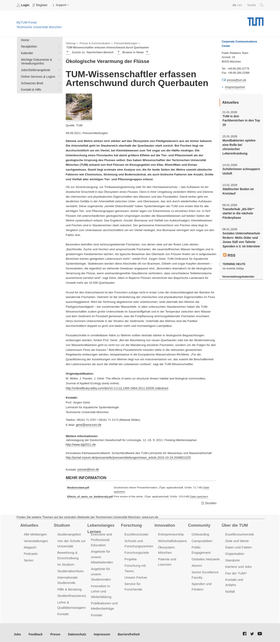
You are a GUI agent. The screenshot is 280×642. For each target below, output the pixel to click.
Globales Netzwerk (205, 552)
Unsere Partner (135, 576)
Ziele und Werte (236, 540)
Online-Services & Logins (58, 76)
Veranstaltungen (36, 540)
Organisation (234, 552)
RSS (229, 249)
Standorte (232, 559)
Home (25, 40)
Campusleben (202, 540)
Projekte (130, 557)
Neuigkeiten (58, 46)
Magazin (30, 546)
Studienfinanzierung (71, 594)
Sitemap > (72, 43)
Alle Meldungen (35, 533)
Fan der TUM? (235, 571)
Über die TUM (234, 524)
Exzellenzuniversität (239, 533)
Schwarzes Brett (58, 82)
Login (23, 5)
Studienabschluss (70, 569)
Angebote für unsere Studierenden (100, 572)
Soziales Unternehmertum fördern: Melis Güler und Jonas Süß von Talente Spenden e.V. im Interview (240, 234)
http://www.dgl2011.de (80, 444)
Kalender (58, 52)
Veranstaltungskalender (238, 270)
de (234, 5)
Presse (55, 631)
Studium (62, 524)
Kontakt (63, 612)
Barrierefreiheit (126, 631)
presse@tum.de (88, 468)
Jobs (17, 631)
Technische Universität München (255, 19)
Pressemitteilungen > (126, 43)
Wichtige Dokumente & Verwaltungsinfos (58, 59)
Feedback (35, 631)
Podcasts (30, 552)
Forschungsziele (136, 551)
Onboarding (200, 533)
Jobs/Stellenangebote (58, 69)
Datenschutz (76, 631)
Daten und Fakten (238, 546)
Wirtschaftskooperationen (176, 540)
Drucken (208, 502)
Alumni (197, 559)
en (240, 5)
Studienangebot (69, 533)
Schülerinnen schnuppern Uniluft (240, 166)
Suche (255, 5)
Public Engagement (206, 546)
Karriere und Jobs (238, 565)
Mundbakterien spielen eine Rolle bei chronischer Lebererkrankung (241, 144)
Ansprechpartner (235, 87)
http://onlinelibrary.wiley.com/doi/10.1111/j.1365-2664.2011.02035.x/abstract (116, 388)
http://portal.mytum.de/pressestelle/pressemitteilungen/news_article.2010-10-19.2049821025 (127, 457)
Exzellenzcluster (136, 533)
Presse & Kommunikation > (95, 43)
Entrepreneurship (170, 533)
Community (199, 524)
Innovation (165, 524)
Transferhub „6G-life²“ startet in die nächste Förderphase (238, 208)
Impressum (100, 631)
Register (40, 5)
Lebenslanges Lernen (100, 527)
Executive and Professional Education (101, 539)
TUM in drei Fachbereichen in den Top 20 (240, 120)
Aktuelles (29, 524)
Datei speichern (198, 495)
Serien (28, 559)
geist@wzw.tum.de (88, 424)
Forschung (131, 524)
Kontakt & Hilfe (58, 88)
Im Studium (65, 563)
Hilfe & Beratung (69, 587)
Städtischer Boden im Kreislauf (237, 186)
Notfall (229, 589)
